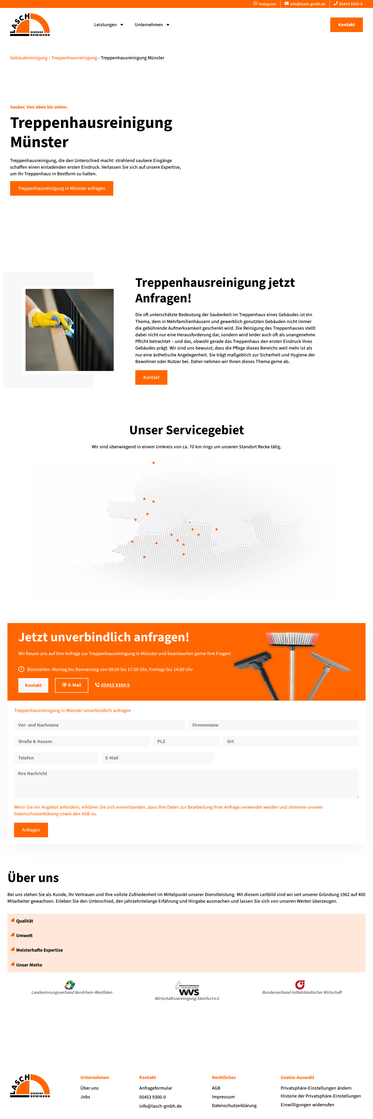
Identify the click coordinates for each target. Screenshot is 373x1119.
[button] (186, 921)
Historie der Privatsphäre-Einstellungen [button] (321, 1096)
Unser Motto (29, 965)
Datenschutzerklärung (36, 814)
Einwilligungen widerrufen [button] (307, 1105)
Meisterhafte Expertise (39, 950)
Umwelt (24, 935)
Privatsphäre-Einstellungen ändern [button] (316, 1088)
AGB (85, 814)
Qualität (24, 921)
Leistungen (109, 25)
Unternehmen (152, 25)
